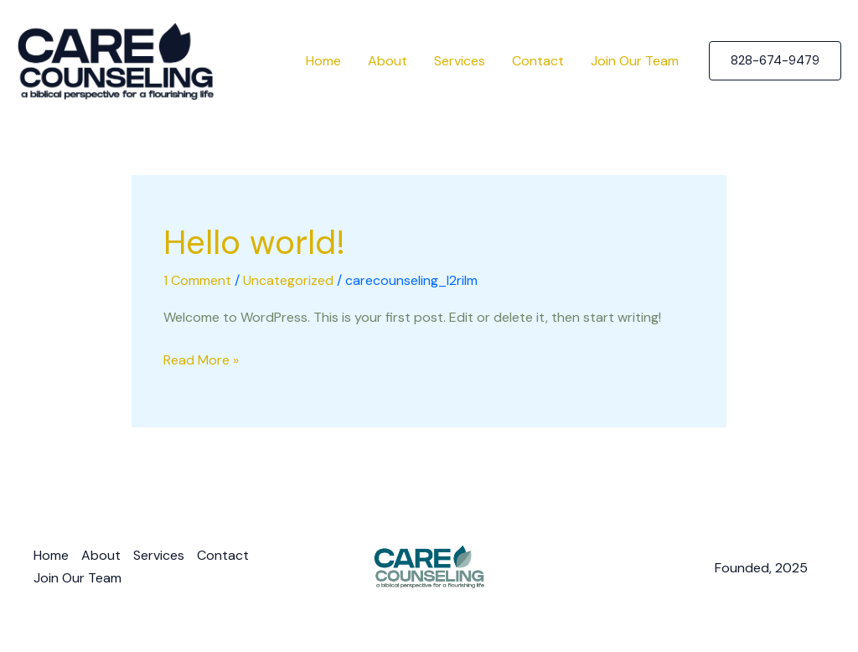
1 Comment (197, 280)
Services (459, 61)
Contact (538, 61)
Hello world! (254, 242)
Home (323, 61)
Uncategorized (288, 280)
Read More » (201, 359)
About (387, 61)
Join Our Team (635, 61)
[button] (775, 60)
